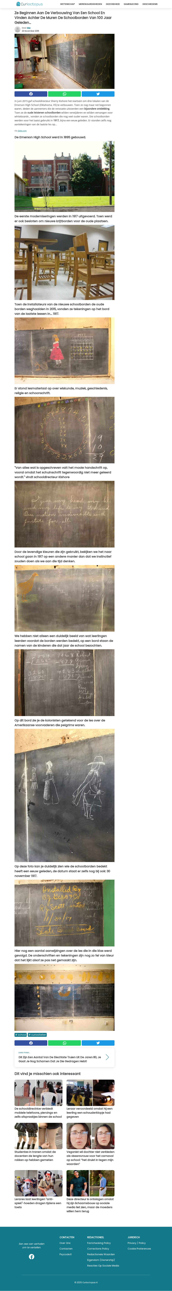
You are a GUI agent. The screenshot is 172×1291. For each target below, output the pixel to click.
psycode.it (66, 1254)
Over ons (65, 1243)
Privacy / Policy (137, 1243)
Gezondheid (113, 4)
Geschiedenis (149, 4)
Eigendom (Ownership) (101, 1260)
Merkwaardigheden (90, 4)
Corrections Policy (98, 1248)
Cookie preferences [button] (139, 1248)
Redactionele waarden (101, 1254)
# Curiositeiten (37, 1034)
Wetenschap (67, 4)
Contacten (66, 1248)
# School (20, 1034)
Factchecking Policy (99, 1243)
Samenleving (131, 4)
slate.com (22, 130)
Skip (29, 28)
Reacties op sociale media (103, 1265)
